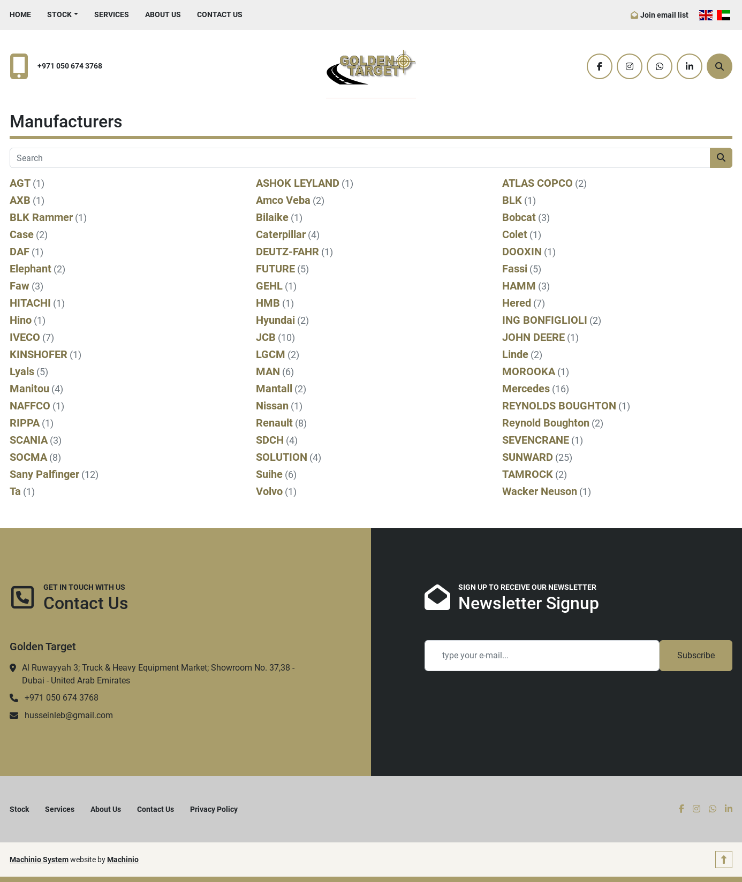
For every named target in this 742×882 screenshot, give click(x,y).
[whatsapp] (659, 66)
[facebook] (599, 66)
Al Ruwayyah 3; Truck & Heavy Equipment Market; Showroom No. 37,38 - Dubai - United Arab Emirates (158, 674)
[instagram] (629, 66)
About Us (163, 14)
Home (20, 14)
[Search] (719, 66)
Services (111, 14)
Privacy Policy (214, 809)
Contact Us (220, 14)
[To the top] (723, 859)
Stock (59, 14)
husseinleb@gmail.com (69, 715)
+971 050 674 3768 (69, 66)
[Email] (542, 655)
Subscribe (696, 655)
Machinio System (39, 859)
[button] (62, 14)
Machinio (123, 859)
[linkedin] (689, 66)
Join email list (664, 15)
